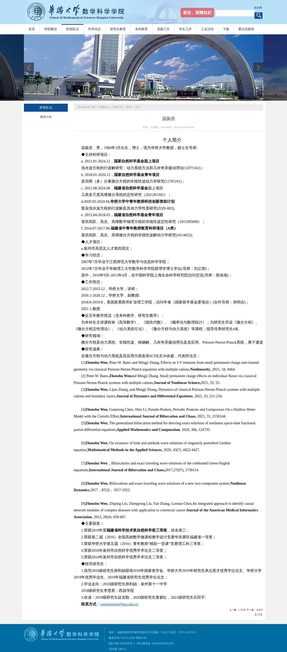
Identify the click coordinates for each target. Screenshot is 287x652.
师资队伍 (104, 107)
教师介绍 (45, 116)
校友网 (258, 7)
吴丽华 (259, 609)
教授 (128, 107)
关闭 (258, 614)
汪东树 (242, 609)
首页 (93, 107)
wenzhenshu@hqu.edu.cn (119, 604)
